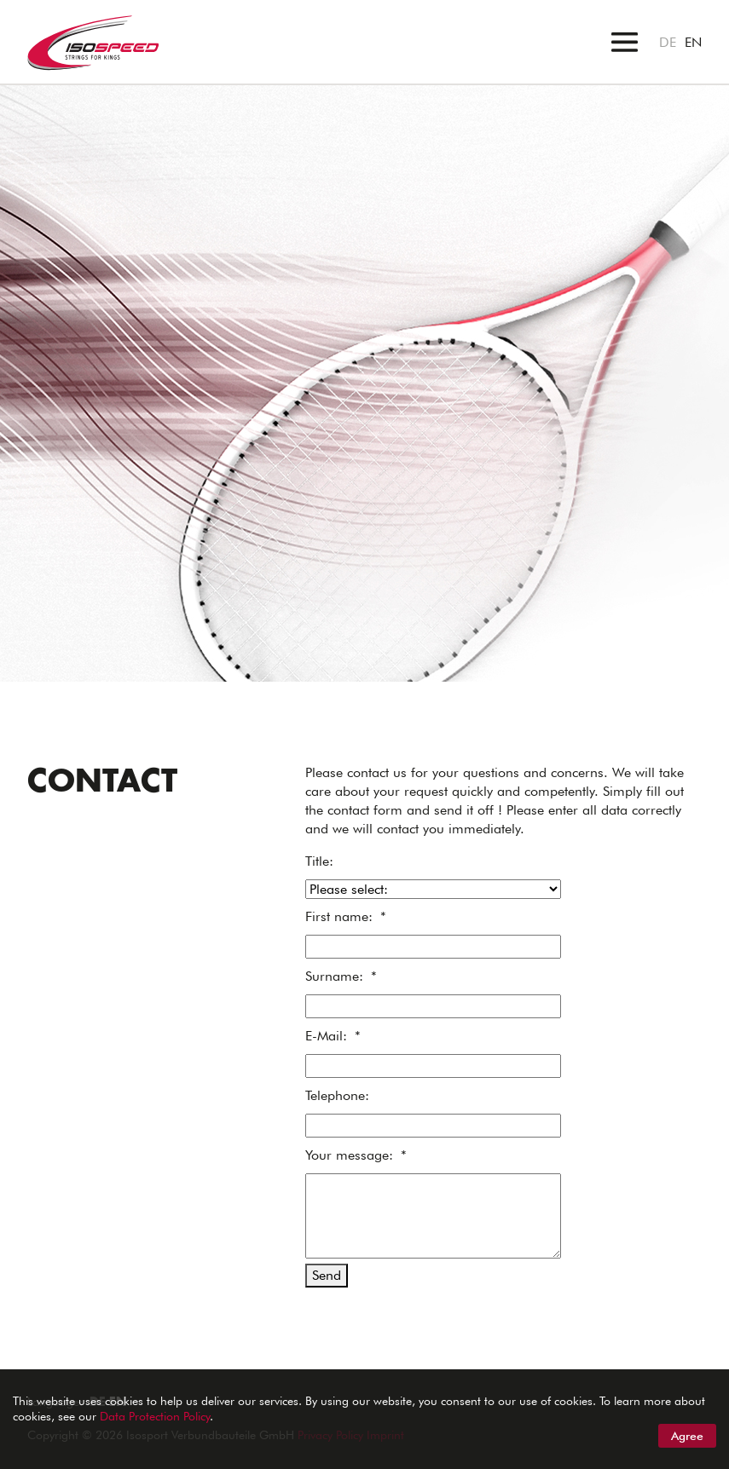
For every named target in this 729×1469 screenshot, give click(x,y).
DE (667, 42)
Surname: (341, 976)
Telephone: (337, 1095)
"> (7, 94)
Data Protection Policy (155, 1416)
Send (326, 1275)
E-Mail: (333, 1036)
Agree (687, 1436)
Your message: (356, 1155)
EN (693, 42)
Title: (319, 861)
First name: (345, 916)
